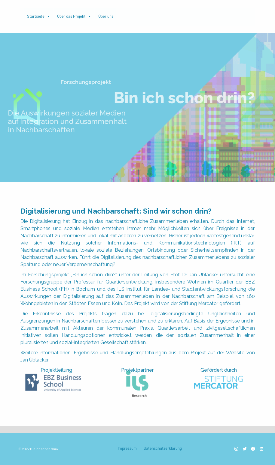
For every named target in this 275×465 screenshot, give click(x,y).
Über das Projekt (74, 15)
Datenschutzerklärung (163, 448)
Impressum (127, 448)
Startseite (38, 15)
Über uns (105, 16)
